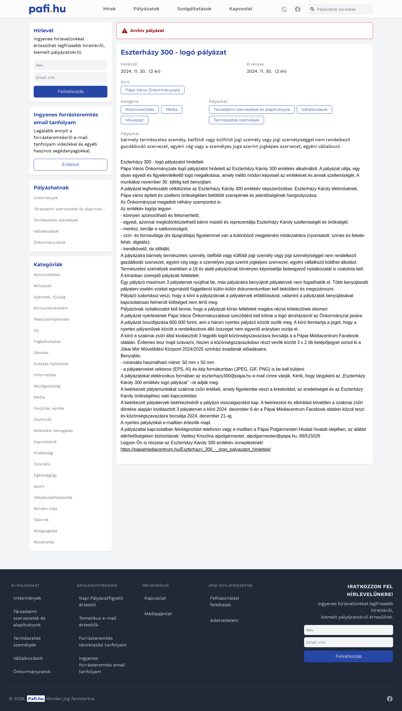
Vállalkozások (28, 658)
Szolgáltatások (194, 8)
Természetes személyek (27, 642)
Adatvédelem (224, 620)
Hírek (109, 8)
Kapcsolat (240, 8)
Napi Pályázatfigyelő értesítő (101, 601)
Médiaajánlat (158, 613)
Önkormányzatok (32, 671)
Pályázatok (146, 8)
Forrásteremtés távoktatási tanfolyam (103, 642)
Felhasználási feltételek (224, 601)
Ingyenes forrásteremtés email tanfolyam (102, 665)
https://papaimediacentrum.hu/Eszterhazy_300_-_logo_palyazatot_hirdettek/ (196, 449)
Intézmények (27, 598)
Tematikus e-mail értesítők (97, 621)
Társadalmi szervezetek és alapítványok (29, 618)
